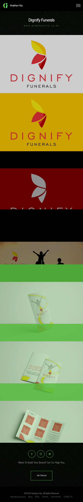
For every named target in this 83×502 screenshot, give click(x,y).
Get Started (41, 481)
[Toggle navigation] (78, 5)
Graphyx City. (16, 5)
